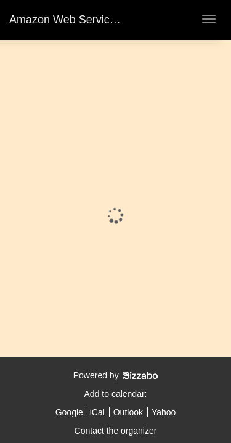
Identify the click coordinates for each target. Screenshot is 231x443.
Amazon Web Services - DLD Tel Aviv (101, 20)
